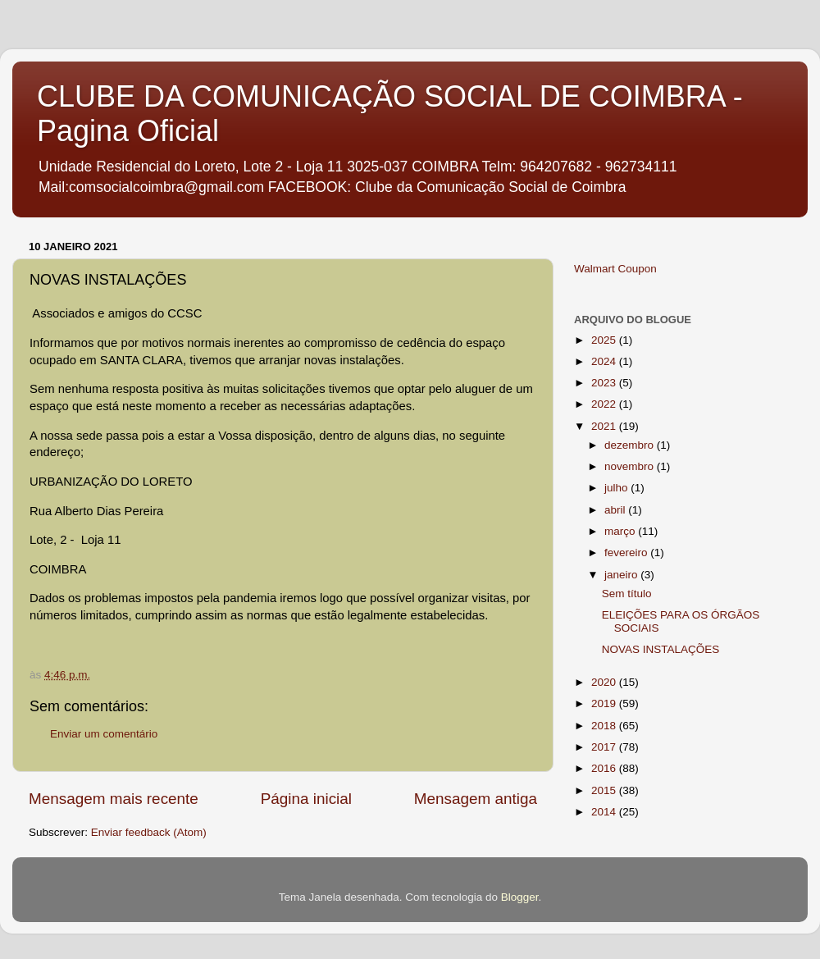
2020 (605, 682)
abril (616, 510)
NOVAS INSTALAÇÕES (661, 649)
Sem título (627, 593)
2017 (605, 747)
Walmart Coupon (615, 269)
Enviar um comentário (103, 734)
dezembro (630, 445)
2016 (605, 768)
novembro (630, 466)
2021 (605, 426)
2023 (605, 383)
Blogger (520, 897)
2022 (605, 404)
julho (617, 488)
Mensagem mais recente (113, 798)
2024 (605, 361)
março (621, 531)
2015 (605, 790)
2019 (605, 703)
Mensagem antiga (475, 798)
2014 (605, 812)
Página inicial (306, 798)
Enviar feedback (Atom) (149, 832)
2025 (605, 340)
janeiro (622, 575)
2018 (605, 725)
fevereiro (627, 552)
